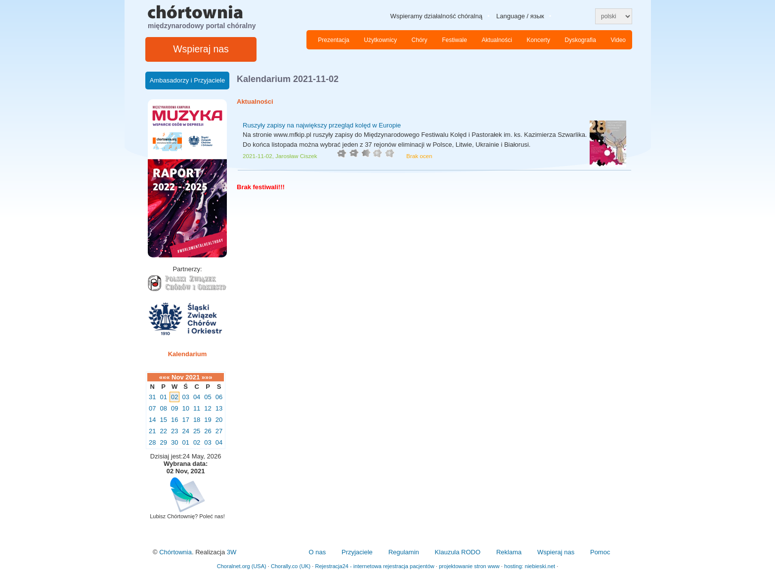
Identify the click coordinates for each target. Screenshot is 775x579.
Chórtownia (175, 552)
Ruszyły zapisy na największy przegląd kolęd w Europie (322, 125)
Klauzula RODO (457, 552)
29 (163, 442)
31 (152, 397)
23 (174, 431)
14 (152, 419)
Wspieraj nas (201, 48)
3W (232, 552)
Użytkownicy (380, 40)
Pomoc (600, 552)
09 (174, 408)
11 (196, 408)
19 (207, 419)
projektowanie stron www (469, 566)
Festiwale (454, 40)
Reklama (508, 552)
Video (618, 40)
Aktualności (497, 40)
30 (174, 442)
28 (152, 442)
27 (218, 431)
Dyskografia (580, 40)
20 (218, 419)
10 (185, 408)
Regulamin (403, 552)
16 (174, 419)
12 (207, 408)
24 (185, 431)
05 (207, 397)
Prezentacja (333, 40)
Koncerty (538, 40)
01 (163, 397)
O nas (317, 552)
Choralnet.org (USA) (241, 566)
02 (174, 397)
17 (185, 419)
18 (196, 419)
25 (196, 431)
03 (185, 397)
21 (152, 431)
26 (207, 431)
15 (163, 419)
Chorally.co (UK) (290, 566)
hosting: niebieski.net (529, 566)
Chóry (420, 40)
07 (152, 408)
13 (218, 408)
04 (196, 397)
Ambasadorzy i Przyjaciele (187, 80)
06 (218, 397)
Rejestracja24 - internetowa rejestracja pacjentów (374, 566)
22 (163, 431)
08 (163, 408)
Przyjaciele (357, 552)
